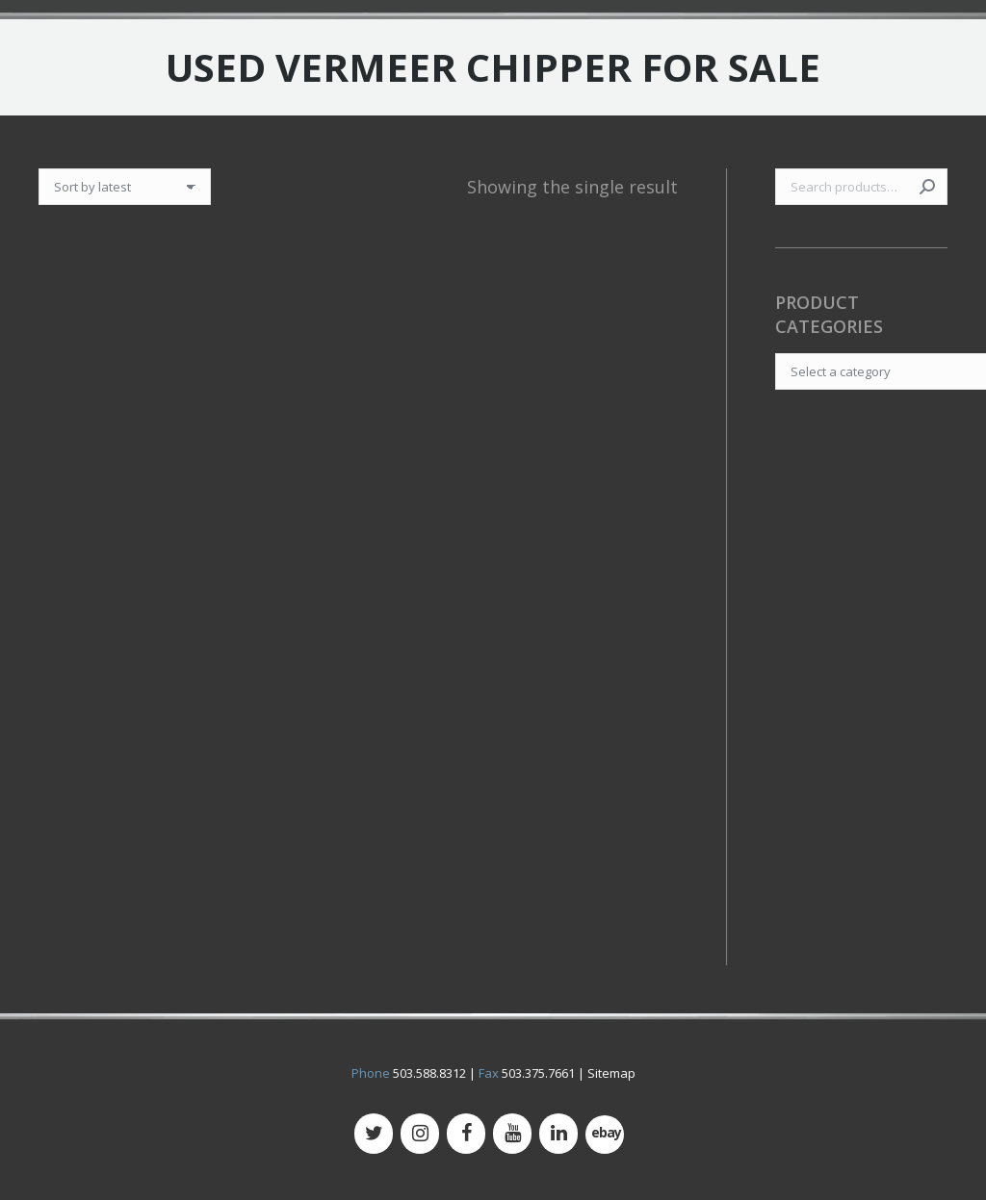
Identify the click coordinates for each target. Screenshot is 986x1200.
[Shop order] (125, 186)
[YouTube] (512, 1133)
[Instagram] (420, 1133)
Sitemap (611, 1073)
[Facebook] (466, 1133)
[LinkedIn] (558, 1133)
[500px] (604, 1135)
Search (927, 186)
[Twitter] (373, 1133)
